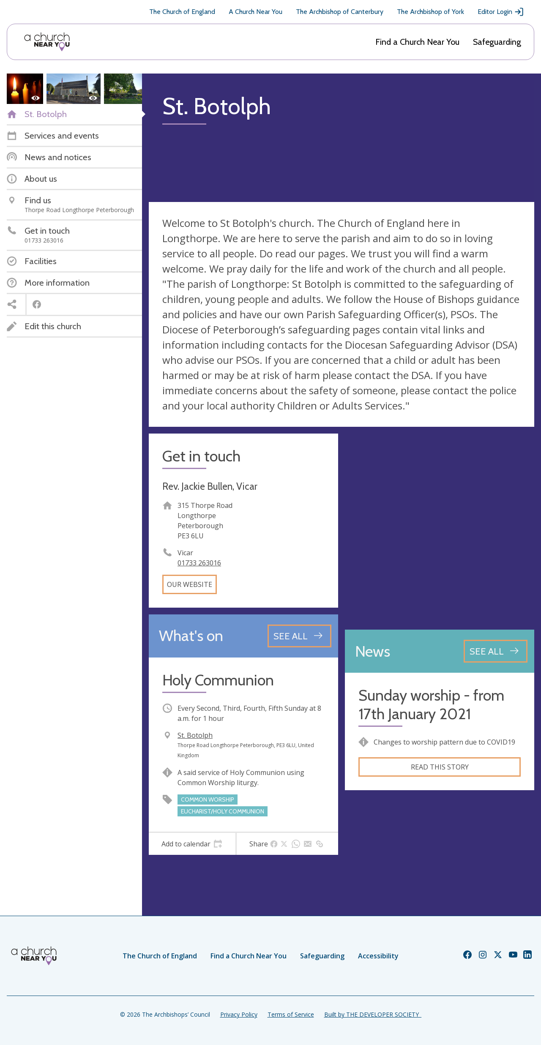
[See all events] (299, 636)
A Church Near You (255, 12)
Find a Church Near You (417, 42)
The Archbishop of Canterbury (339, 12)
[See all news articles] (495, 651)
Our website (189, 584)
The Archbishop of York (430, 12)
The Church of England (182, 12)
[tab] (192, 844)
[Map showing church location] (439, 528)
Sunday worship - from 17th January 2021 (431, 704)
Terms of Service (291, 1014)
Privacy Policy (238, 1014)
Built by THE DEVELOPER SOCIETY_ (372, 1014)
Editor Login (501, 12)
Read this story (440, 767)
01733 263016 (199, 563)
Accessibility (378, 955)
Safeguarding (497, 42)
